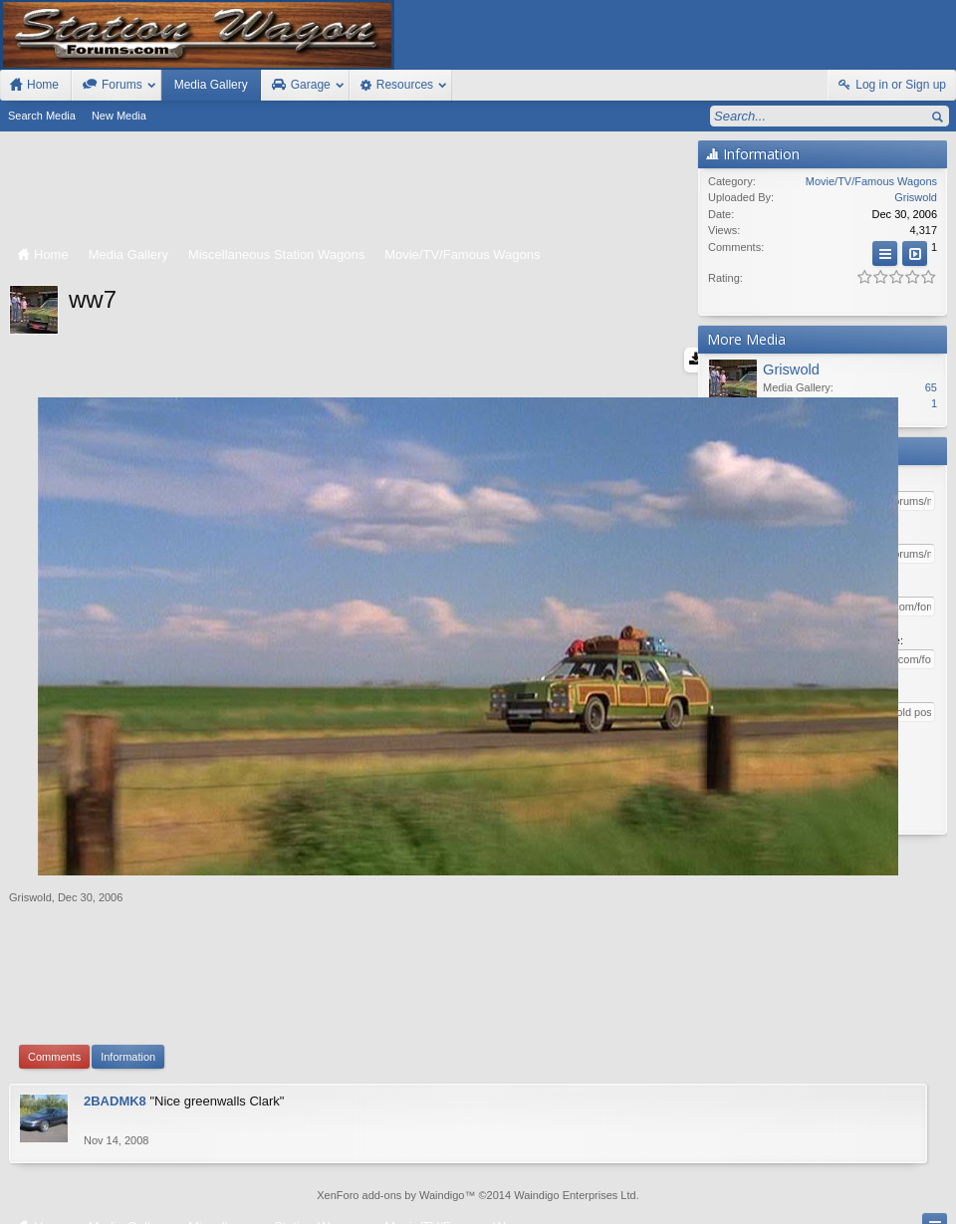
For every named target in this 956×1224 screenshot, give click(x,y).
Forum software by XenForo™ (143, 1206)
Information (128, 956)
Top (915, 1187)
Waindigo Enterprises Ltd (575, 1100)
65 (931, 387)
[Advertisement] (348, 190)
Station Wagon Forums (702, 1187)
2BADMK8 (115, 1000)
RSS (944, 1187)
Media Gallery (211, 85)
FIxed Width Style (48, 1187)
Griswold (30, 797)
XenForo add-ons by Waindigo (390, 1100)
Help (852, 1187)
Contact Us (800, 1187)
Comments (54, 956)
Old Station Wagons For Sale (560, 1187)
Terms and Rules (761, 1206)
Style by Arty (920, 1206)
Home (886, 1187)
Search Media (42, 116)
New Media (119, 116)
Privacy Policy (845, 1206)
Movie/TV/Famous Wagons (871, 181)
